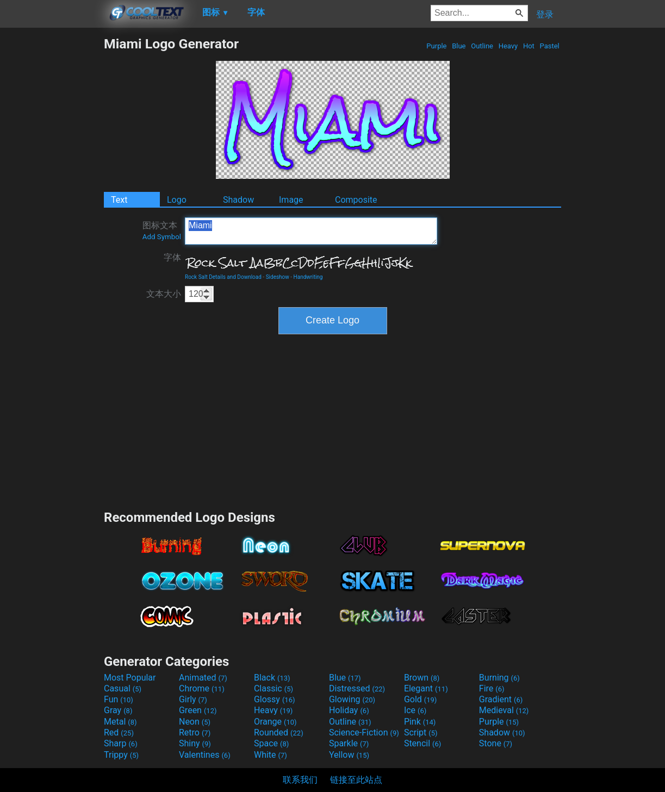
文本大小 (163, 294)
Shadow (238, 200)
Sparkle (349, 743)
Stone (495, 743)
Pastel (549, 46)
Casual (122, 688)
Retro (194, 732)
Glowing (352, 699)
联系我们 (300, 780)
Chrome (202, 688)
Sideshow (277, 277)
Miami (311, 231)
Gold (420, 699)
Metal (120, 721)
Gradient (501, 699)
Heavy (507, 46)
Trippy (121, 755)
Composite (356, 200)
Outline (482, 46)
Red (119, 732)
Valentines (205, 755)
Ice (415, 710)
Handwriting (308, 277)
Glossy (274, 699)
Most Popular (130, 677)
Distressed (357, 688)
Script (421, 732)
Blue (459, 46)
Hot (528, 46)
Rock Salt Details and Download (223, 277)
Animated (203, 677)
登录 (545, 14)
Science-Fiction (364, 732)
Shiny (195, 743)
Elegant (426, 688)
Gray (118, 710)
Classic (273, 688)
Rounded (278, 732)
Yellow (349, 755)
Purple (437, 46)
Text (119, 200)
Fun (118, 699)
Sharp (121, 743)
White (270, 755)
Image (291, 200)
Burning (499, 677)
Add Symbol (161, 237)
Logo (177, 200)
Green (198, 710)
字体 (172, 257)
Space (271, 743)
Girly (193, 699)
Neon (194, 721)
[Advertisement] (51, 199)
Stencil (422, 743)
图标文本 (161, 230)
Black (272, 677)
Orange (275, 721)
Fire (492, 688)
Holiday (349, 710)
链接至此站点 (356, 780)
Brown (421, 677)
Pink (420, 721)
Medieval (504, 710)
